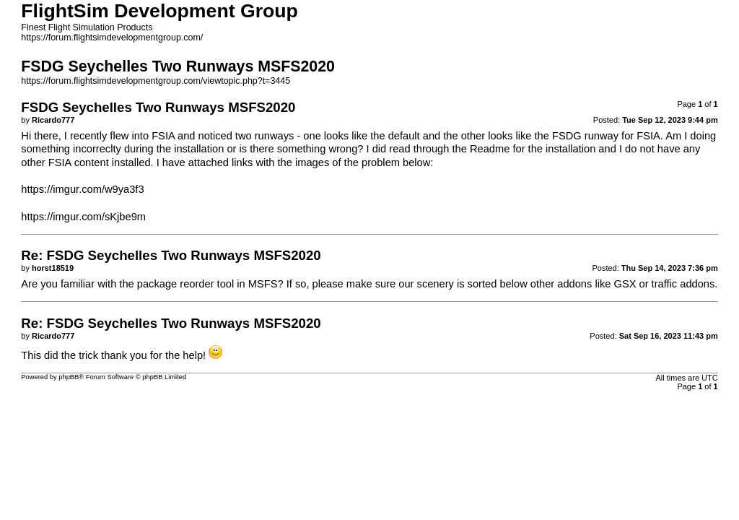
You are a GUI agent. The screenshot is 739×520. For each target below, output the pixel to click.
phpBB (68, 377)
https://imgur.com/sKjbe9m (83, 216)
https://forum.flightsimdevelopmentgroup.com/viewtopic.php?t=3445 (155, 81)
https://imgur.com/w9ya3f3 (82, 189)
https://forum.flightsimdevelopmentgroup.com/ (112, 37)
